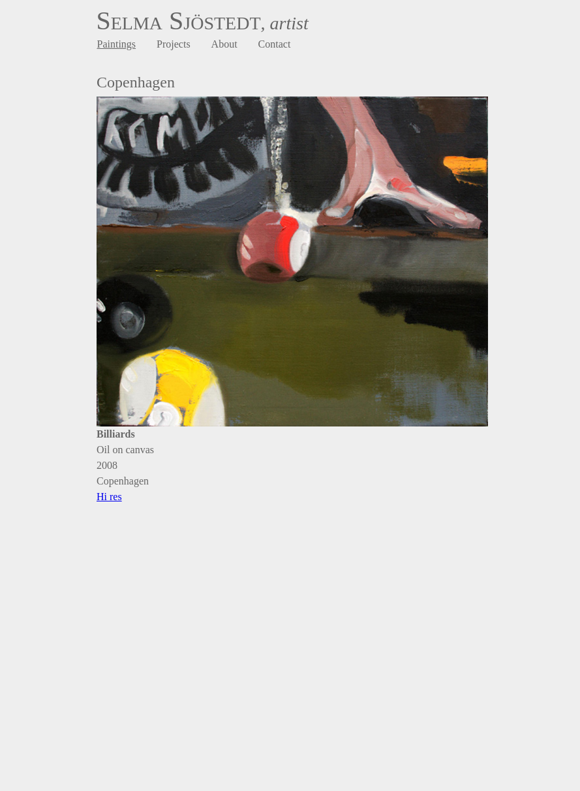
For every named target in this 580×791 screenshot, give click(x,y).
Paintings (116, 44)
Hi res (109, 496)
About (224, 44)
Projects (174, 44)
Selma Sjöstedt (179, 20)
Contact (274, 44)
